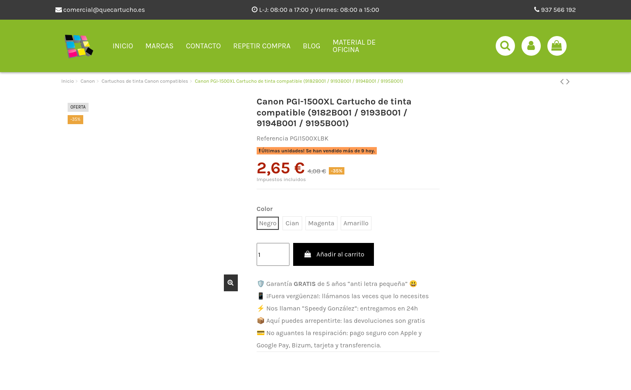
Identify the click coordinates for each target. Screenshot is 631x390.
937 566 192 (555, 10)
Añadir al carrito (333, 254)
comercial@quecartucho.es (100, 10)
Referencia (272, 138)
